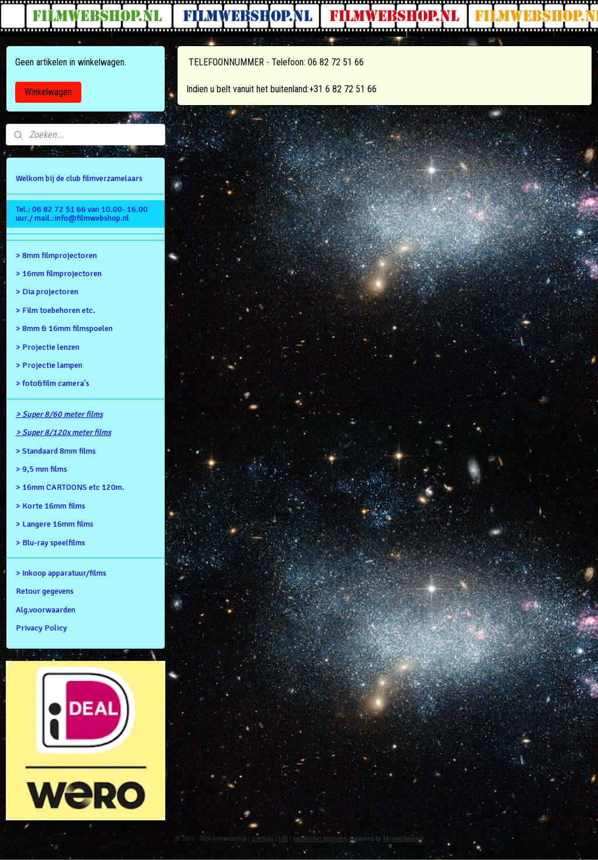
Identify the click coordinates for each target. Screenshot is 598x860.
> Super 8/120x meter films (63, 432)
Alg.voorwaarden (45, 610)
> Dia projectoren (47, 292)
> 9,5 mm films (41, 469)
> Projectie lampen (49, 365)
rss (283, 838)
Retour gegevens (45, 591)
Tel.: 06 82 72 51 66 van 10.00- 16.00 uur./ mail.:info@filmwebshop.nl (82, 213)
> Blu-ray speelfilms (50, 543)
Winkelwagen (48, 92)
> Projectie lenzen (47, 347)
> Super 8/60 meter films (59, 414)
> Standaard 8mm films (56, 451)
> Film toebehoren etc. (55, 310)
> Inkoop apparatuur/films (61, 573)
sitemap (262, 838)
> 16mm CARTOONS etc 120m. (70, 487)
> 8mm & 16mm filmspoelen (64, 328)
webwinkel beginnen (320, 838)
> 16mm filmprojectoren (59, 273)
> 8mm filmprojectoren (56, 255)
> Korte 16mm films (50, 506)
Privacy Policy (41, 628)
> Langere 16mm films (54, 524)
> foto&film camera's (52, 383)
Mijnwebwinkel (403, 838)
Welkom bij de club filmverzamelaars (79, 178)
